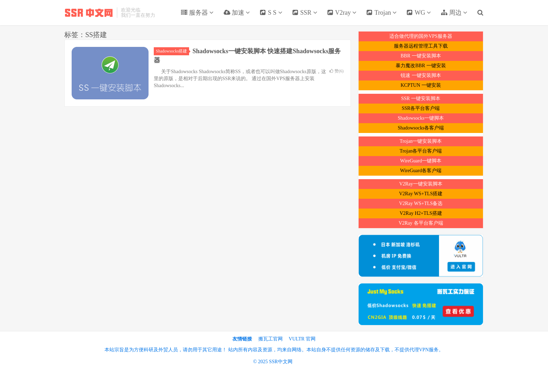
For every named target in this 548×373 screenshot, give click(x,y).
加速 (237, 12)
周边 (454, 12)
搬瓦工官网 (270, 339)
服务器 (197, 12)
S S (271, 12)
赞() (337, 71)
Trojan (381, 12)
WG (419, 12)
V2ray (341, 12)
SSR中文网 (88, 12)
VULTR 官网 (302, 339)
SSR (305, 12)
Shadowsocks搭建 (172, 51)
